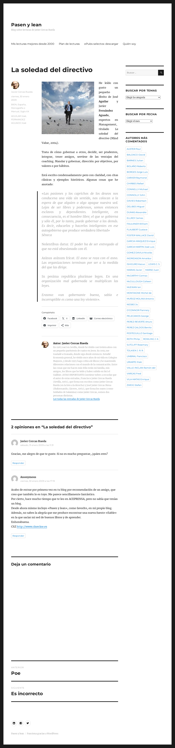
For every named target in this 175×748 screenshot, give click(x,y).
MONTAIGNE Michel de (139, 293)
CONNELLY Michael (137, 189)
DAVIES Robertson (136, 200)
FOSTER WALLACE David (140, 235)
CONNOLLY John (136, 195)
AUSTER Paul (134, 149)
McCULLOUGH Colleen (139, 281)
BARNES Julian (135, 160)
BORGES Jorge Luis (137, 172)
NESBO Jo (132, 304)
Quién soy (129, 43)
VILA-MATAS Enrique (138, 379)
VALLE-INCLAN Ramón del (141, 367)
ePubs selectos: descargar (101, 43)
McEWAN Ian (134, 287)
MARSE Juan (152, 270)
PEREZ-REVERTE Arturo (139, 321)
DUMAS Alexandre (136, 212)
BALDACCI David (136, 154)
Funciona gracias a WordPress (42, 733)
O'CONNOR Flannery (138, 310)
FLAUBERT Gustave (137, 229)
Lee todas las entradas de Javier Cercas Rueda (76, 399)
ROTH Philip (133, 339)
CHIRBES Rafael (135, 183)
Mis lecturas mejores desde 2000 (32, 43)
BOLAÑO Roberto (136, 166)
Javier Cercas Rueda (22, 91)
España (22, 104)
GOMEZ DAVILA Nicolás (139, 252)
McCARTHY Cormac (137, 275)
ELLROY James (135, 218)
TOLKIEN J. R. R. (135, 350)
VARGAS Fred (134, 373)
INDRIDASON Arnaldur (139, 258)
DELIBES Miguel (135, 206)
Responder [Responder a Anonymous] (18, 535)
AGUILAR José (18, 116)
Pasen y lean (26, 24)
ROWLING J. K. (151, 339)
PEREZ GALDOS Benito (139, 327)
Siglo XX (24, 111)
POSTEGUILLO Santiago (140, 333)
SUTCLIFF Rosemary (137, 344)
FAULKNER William (137, 223)
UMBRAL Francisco (137, 356)
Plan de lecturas (69, 43)
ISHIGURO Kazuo (136, 264)
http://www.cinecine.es (32, 526)
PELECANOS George (138, 316)
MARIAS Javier (134, 270)
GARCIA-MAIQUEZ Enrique (141, 241)
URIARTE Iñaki (134, 362)
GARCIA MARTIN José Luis (140, 246)
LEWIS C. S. (154, 264)
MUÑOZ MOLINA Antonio (140, 298)
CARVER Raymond (137, 177)
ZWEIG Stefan (134, 385)
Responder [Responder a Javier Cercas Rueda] (18, 463)
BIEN (14, 104)
